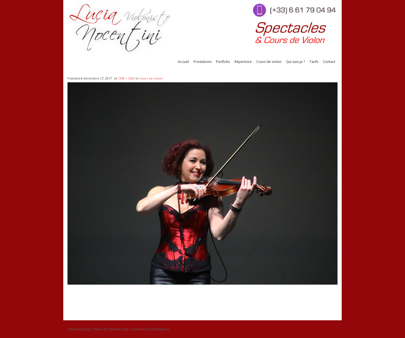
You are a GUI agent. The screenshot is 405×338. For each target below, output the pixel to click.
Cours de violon (269, 61)
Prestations (203, 61)
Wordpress (160, 329)
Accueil (183, 61)
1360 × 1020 (126, 78)
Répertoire (243, 61)
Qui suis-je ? (295, 61)
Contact (329, 61)
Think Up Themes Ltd (110, 329)
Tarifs (313, 61)
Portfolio (223, 61)
